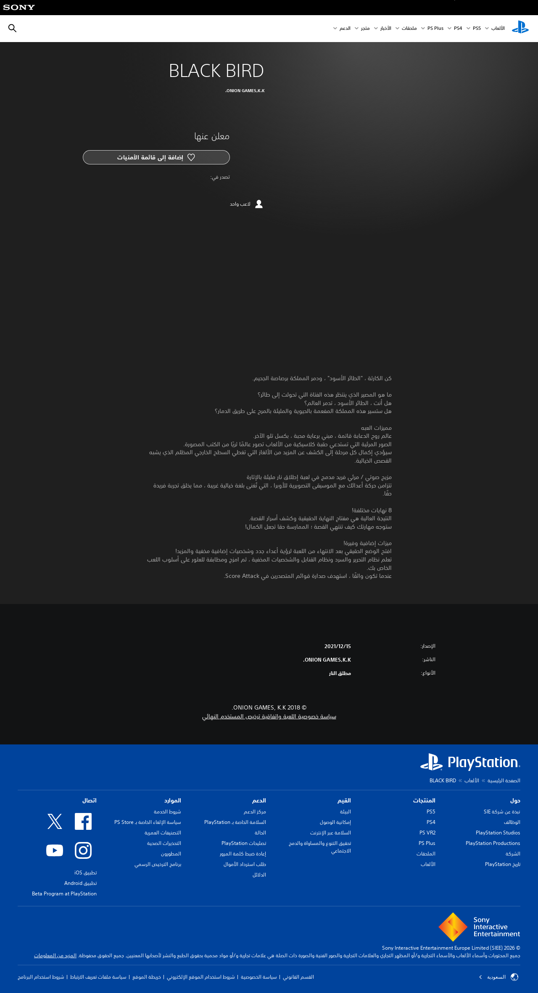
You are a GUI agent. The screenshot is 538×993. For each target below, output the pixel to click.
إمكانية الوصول (335, 822)
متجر (365, 29)
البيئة (345, 811)
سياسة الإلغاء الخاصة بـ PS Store (147, 822)
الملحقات (426, 853)
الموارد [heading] (172, 800)
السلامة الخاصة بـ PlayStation (235, 822)
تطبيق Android (80, 883)
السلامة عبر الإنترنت (330, 832)
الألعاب (498, 29)
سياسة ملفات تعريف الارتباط (98, 976)
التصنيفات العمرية (163, 832)
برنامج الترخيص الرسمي (157, 864)
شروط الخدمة (167, 811)
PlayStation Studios (498, 832)
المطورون (171, 853)
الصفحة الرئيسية (504, 780)
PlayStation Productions (493, 843)
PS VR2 (427, 832)
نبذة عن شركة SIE (502, 811)
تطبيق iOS (85, 872)
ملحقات (409, 29)
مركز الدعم (255, 811)
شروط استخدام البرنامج (41, 976)
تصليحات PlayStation (244, 843)
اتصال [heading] (89, 800)
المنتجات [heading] (424, 800)
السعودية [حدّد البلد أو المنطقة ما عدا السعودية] (498, 977)
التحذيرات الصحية (164, 843)
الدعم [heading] (259, 800)
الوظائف (512, 822)
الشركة (513, 853)
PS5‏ (477, 29)
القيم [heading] (344, 800)
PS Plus (435, 29)
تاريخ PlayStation (502, 864)
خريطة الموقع (146, 976)
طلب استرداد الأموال (245, 864)
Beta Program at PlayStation (64, 893)
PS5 (431, 811)
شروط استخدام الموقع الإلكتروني (201, 976)
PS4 (458, 29)
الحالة (260, 832)
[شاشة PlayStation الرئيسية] (520, 28)
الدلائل (259, 874)
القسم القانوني (298, 976)
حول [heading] (515, 800)
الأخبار (385, 29)
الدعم (345, 29)
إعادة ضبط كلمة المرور (243, 853)
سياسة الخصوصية (259, 976)
